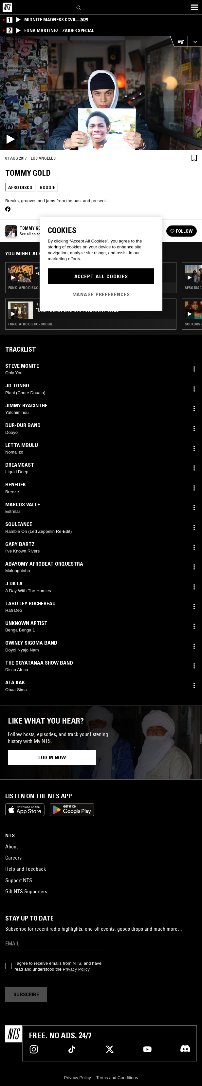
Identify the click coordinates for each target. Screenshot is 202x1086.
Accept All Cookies (101, 276)
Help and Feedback (25, 868)
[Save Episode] (194, 158)
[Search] (79, 7)
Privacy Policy (76, 969)
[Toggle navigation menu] (194, 7)
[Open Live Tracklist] (179, 41)
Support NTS (18, 880)
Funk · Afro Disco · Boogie (30, 324)
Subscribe (26, 994)
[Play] (101, 93)
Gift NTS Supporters (26, 891)
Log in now (52, 757)
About (11, 846)
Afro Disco (20, 187)
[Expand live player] (195, 41)
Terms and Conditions (117, 1077)
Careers (13, 857)
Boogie (47, 187)
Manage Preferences (101, 294)
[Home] (7, 7)
